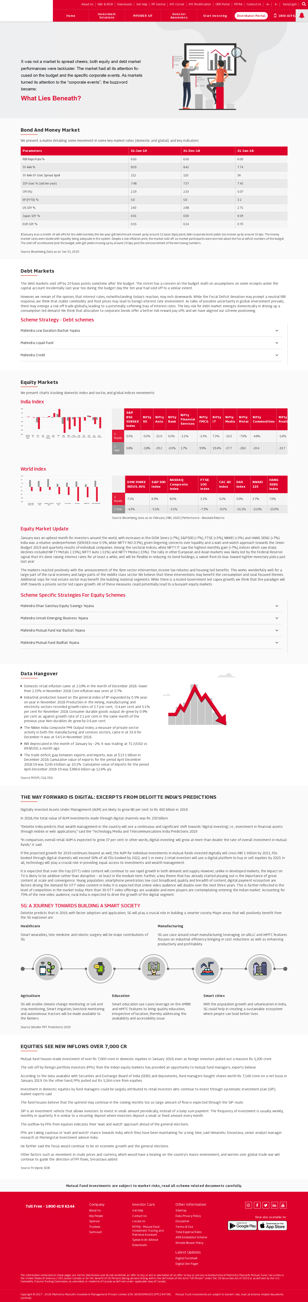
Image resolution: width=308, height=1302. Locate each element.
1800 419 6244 (287, 15)
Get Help (137, 1210)
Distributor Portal (251, 16)
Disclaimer (182, 1221)
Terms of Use (184, 1226)
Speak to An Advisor (145, 1239)
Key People (96, 1216)
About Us (95, 1210)
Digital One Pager (187, 1263)
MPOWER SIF (143, 16)
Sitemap (181, 1210)
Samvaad (95, 1232)
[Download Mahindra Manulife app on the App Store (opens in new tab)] (272, 1225)
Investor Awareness (179, 15)
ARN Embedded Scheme (191, 1237)
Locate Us (138, 1221)
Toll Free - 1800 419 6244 (50, 1206)
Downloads (139, 1245)
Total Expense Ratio (188, 1232)
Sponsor (94, 1221)
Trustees (95, 1226)
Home (70, 16)
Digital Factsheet (186, 1258)
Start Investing (215, 16)
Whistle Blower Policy (189, 1243)
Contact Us (139, 1216)
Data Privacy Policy (188, 1216)
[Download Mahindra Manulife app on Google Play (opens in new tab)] (242, 1225)
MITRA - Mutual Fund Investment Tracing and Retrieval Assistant (147, 1231)
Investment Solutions (107, 15)
